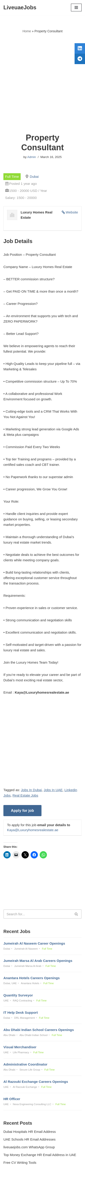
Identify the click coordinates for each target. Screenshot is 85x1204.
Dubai (34, 176)
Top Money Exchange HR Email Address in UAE (39, 1155)
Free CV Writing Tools (19, 1162)
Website (72, 212)
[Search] (37, 914)
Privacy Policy (14, 1188)
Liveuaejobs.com (26, 1197)
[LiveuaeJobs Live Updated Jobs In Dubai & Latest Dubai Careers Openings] (19, 7)
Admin (31, 157)
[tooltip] (80, 48)
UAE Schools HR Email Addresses (29, 1139)
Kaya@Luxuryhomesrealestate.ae (32, 830)
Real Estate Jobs (25, 795)
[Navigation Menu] (76, 7)
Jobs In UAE (53, 790)
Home (26, 31)
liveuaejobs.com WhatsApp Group (29, 1147)
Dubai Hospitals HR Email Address (29, 1132)
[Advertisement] (42, 83)
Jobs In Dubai (31, 790)
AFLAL (66, 1197)
